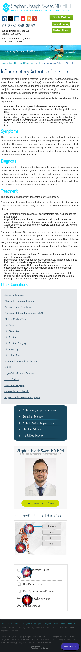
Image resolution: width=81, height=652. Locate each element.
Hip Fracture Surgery (15, 343)
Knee (50, 543)
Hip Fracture (10, 337)
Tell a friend (51, 627)
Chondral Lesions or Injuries (19, 301)
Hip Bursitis (10, 325)
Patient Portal (61, 30)
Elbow (51, 532)
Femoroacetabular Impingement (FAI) (24, 313)
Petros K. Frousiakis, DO (23, 639)
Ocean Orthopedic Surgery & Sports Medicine (21, 636)
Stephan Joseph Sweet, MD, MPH (40, 450)
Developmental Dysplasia (17, 307)
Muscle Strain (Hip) (14, 385)
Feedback (40, 627)
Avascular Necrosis (14, 295)
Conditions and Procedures (22, 63)
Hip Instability (11, 349)
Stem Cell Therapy (33, 416)
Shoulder (52, 526)
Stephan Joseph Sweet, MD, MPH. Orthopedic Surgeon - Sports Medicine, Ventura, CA (40, 623)
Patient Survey (61, 24)
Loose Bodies (11, 379)
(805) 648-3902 (21, 25)
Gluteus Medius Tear (15, 319)
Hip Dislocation (12, 331)
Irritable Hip (10, 367)
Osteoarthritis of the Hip (16, 391)
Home (4, 63)
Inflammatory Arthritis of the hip (20, 361)
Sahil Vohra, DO (45, 642)
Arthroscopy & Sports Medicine (39, 410)
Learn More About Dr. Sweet (40, 503)
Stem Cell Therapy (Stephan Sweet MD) (18, 642)
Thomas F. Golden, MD (45, 639)
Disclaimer (12, 627)
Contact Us (63, 627)
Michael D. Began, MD (53, 636)
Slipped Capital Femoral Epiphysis (22, 397)
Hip (39, 63)
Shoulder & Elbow (32, 429)
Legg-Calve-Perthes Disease (19, 373)
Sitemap (30, 627)
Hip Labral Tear (12, 355)
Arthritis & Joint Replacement (39, 423)
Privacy (22, 627)
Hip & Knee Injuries (33, 435)
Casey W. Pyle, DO (66, 639)
